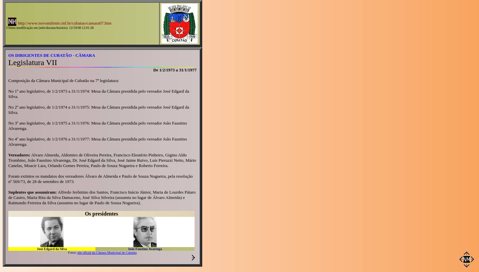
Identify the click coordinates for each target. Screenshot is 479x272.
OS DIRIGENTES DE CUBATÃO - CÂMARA (51, 55)
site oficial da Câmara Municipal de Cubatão (107, 252)
